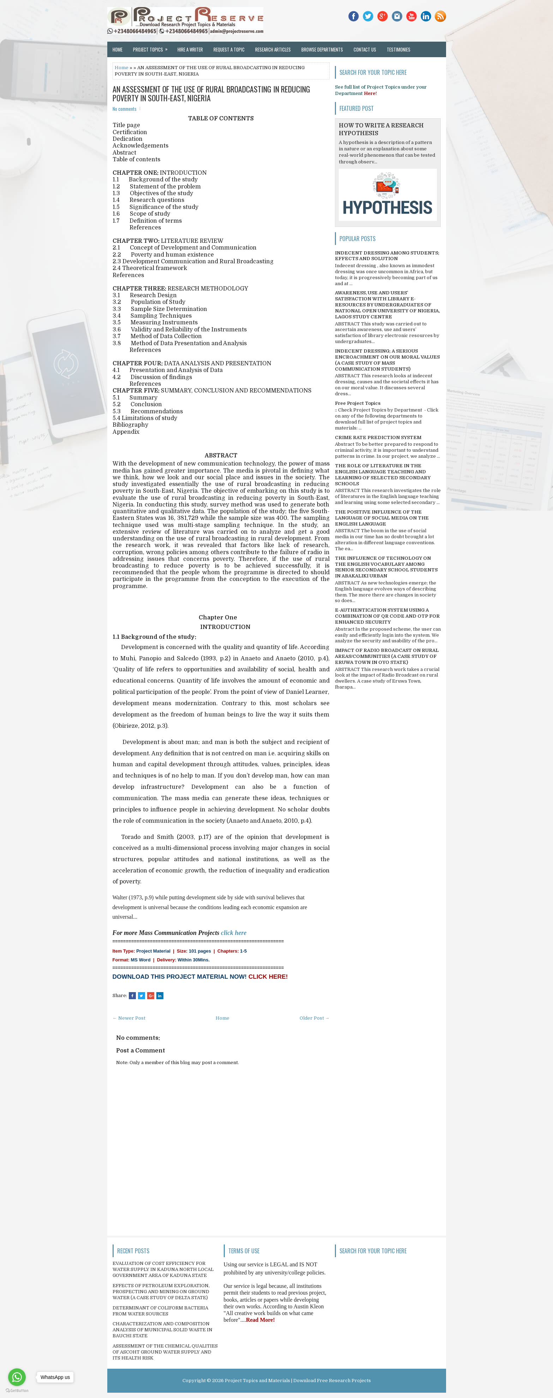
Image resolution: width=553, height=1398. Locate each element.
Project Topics (152, 47)
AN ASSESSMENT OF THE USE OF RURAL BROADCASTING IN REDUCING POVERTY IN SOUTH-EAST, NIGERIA (211, 93)
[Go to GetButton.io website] (17, 1390)
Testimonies (398, 49)
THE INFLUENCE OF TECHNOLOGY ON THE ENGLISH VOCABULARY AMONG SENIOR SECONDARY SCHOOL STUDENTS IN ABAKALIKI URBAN (386, 567)
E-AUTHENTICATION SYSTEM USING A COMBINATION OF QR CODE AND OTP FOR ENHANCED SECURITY (387, 616)
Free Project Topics (357, 403)
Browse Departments (322, 49)
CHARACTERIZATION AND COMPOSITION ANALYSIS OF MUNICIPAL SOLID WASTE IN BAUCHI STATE (162, 1329)
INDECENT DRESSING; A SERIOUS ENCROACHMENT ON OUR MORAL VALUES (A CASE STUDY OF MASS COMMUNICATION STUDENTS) (387, 360)
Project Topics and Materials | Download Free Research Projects (298, 1380)
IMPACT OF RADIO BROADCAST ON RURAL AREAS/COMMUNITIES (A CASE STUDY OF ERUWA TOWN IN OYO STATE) (387, 656)
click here (233, 932)
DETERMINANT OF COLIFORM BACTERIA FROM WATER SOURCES (160, 1310)
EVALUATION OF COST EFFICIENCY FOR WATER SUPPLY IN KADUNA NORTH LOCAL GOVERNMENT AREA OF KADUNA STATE (163, 1269)
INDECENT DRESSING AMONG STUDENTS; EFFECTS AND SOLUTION (387, 256)
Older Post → (315, 1018)
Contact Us (365, 49)
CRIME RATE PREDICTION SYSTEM (378, 437)
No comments (125, 108)
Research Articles (273, 49)
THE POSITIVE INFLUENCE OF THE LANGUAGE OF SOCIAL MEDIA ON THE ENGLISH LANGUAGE (382, 518)
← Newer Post (129, 1018)
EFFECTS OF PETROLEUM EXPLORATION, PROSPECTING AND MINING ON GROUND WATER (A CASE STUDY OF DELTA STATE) (161, 1291)
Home (117, 49)
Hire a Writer (190, 49)
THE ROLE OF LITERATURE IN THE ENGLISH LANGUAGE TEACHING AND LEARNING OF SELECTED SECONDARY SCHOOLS (383, 474)
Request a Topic (229, 49)
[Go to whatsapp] (17, 1377)
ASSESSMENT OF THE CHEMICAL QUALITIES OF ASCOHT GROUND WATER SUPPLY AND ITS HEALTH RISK (165, 1352)
